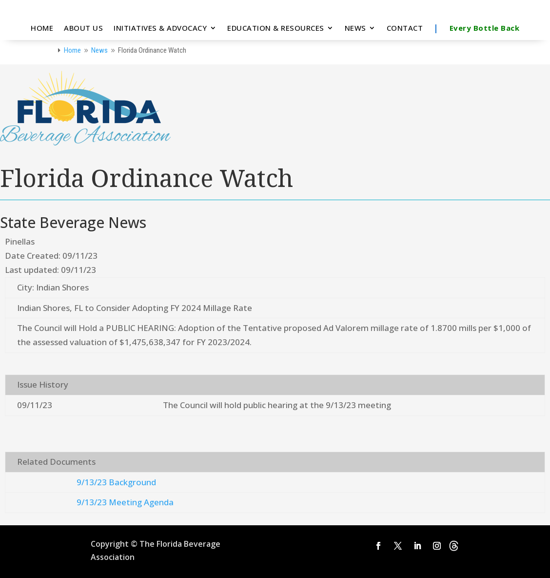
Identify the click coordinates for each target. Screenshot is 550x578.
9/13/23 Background (116, 482)
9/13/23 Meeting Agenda (125, 502)
